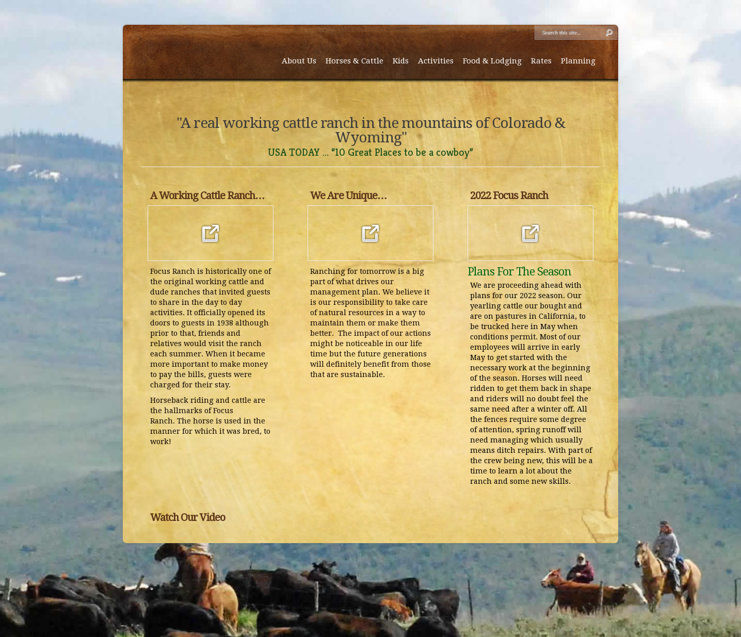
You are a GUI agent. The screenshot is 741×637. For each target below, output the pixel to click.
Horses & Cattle (354, 61)
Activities (436, 61)
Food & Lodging (492, 61)
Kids (401, 61)
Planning (578, 61)
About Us (299, 61)
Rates (541, 61)
